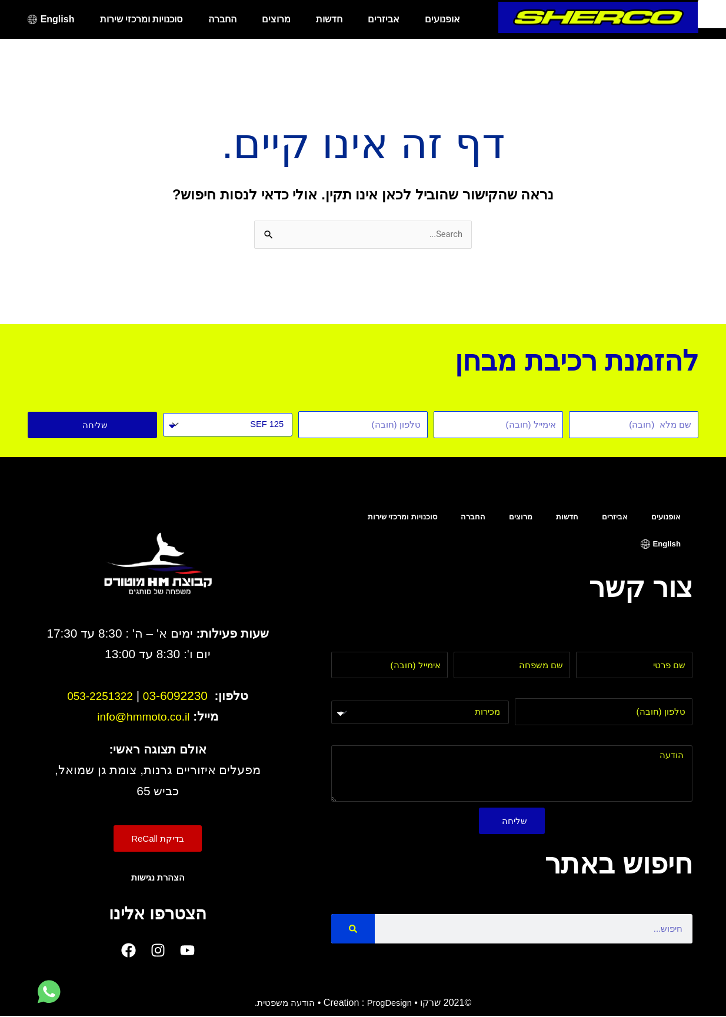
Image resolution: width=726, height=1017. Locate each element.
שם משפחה (547, 646)
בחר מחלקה (484, 693)
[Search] (353, 930)
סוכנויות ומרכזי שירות (141, 19)
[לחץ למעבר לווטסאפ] (49, 992)
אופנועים (442, 19)
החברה (222, 19)
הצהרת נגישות (158, 878)
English (58, 19)
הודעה (679, 739)
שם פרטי (675, 646)
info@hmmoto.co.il (144, 717)
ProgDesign (391, 1004)
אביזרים (383, 19)
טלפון (681, 692)
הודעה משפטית (283, 1004)
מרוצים (276, 19)
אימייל (435, 646)
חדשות (329, 19)
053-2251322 (100, 696)
